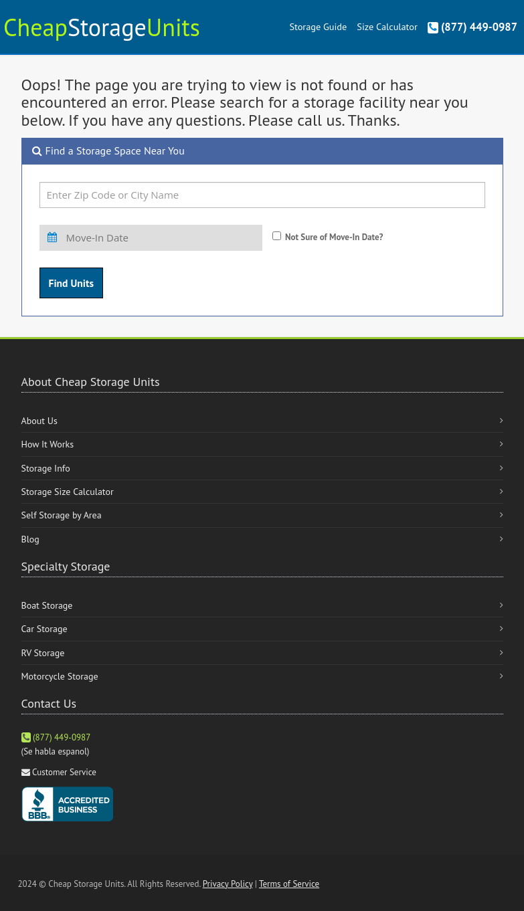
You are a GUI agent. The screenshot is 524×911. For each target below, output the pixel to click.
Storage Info (45, 468)
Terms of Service (289, 884)
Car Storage (44, 629)
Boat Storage (47, 605)
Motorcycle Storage (59, 676)
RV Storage (43, 653)
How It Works (47, 444)
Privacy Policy (228, 884)
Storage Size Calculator (67, 492)
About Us (39, 421)
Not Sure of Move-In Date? (334, 237)
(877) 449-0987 (472, 26)
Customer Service (64, 772)
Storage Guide (318, 26)
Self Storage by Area (61, 515)
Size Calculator (387, 26)
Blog (30, 539)
